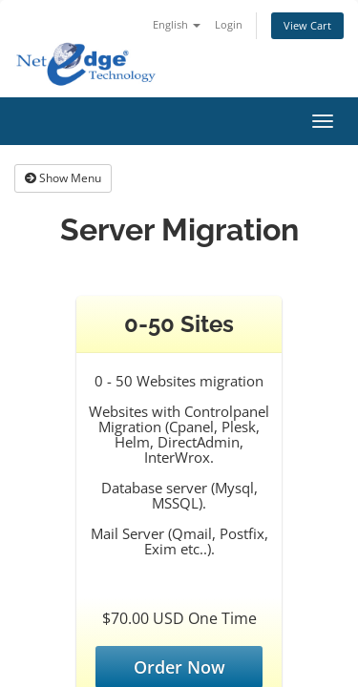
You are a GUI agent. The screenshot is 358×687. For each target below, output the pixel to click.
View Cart (307, 25)
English (176, 24)
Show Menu (63, 178)
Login (228, 24)
